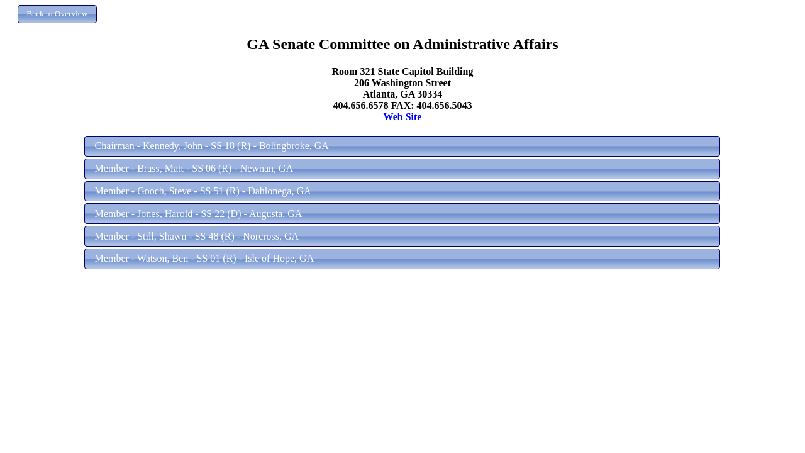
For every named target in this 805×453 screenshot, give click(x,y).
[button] (57, 14)
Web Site (403, 116)
